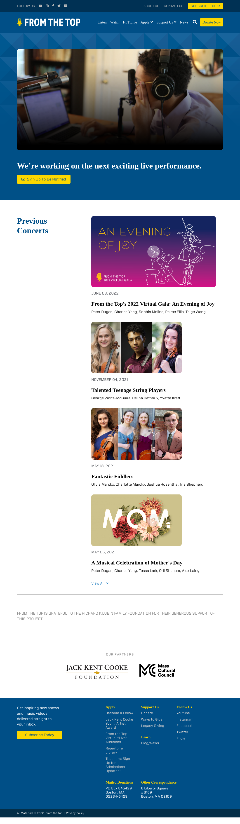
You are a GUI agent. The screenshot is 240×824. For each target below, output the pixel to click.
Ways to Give (151, 719)
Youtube (183, 713)
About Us (151, 6)
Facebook (184, 726)
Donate (147, 713)
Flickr (181, 738)
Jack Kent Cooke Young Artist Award (119, 723)
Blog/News (150, 743)
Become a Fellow (120, 713)
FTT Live (130, 22)
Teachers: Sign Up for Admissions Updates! (118, 765)
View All (99, 583)
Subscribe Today (205, 6)
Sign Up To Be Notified (46, 179)
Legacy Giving (152, 726)
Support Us (165, 22)
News (184, 22)
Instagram (184, 719)
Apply (145, 22)
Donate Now (211, 22)
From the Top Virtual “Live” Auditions (116, 738)
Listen (102, 22)
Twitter (182, 732)
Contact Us (174, 6)
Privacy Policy (75, 813)
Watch (114, 22)
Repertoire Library (114, 750)
